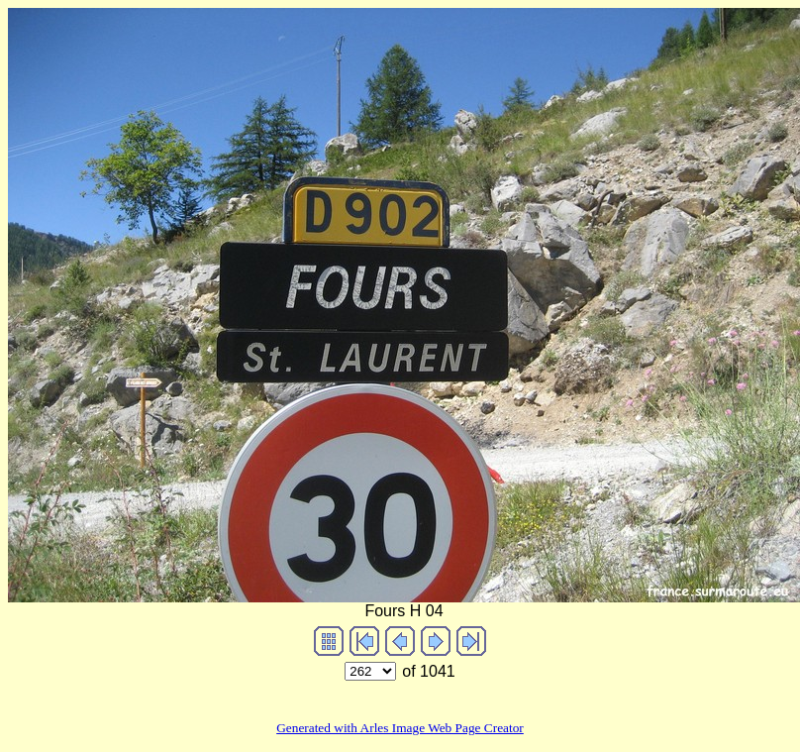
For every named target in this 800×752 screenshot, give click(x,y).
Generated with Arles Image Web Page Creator (400, 727)
